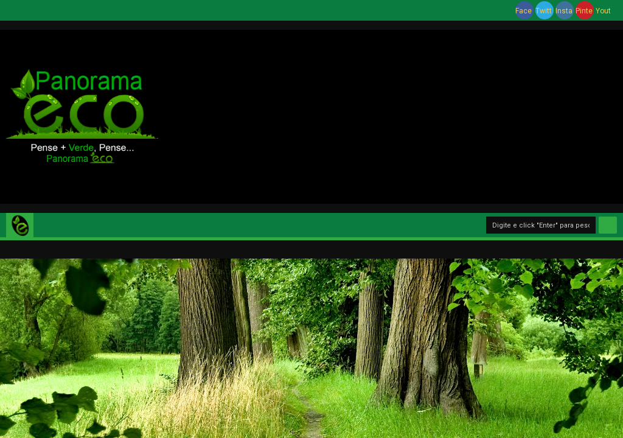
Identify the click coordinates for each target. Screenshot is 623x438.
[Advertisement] (390, 115)
